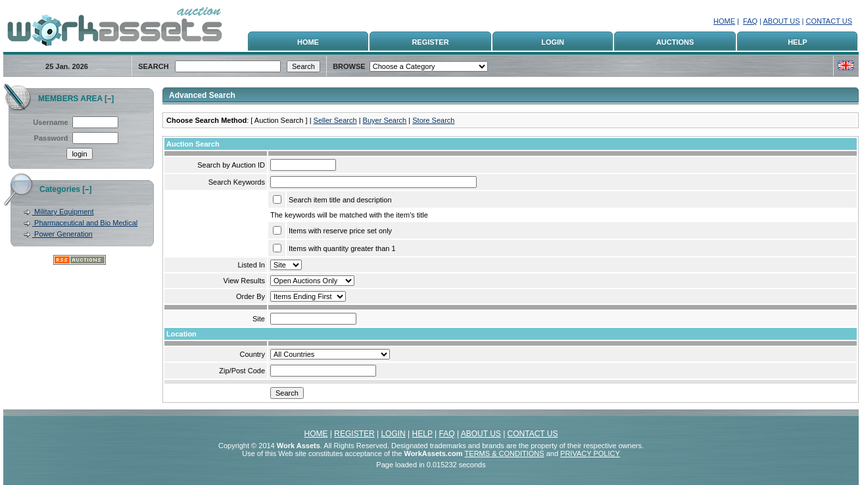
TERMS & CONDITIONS (504, 453)
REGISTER (430, 42)
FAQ (750, 21)
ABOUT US (781, 21)
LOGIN (552, 42)
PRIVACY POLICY (590, 453)
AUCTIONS (675, 42)
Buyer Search (385, 120)
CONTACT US (829, 21)
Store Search (433, 120)
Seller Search (335, 120)
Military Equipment (63, 212)
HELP (797, 42)
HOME (724, 21)
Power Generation (62, 234)
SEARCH (153, 66)
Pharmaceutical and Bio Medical (84, 223)
